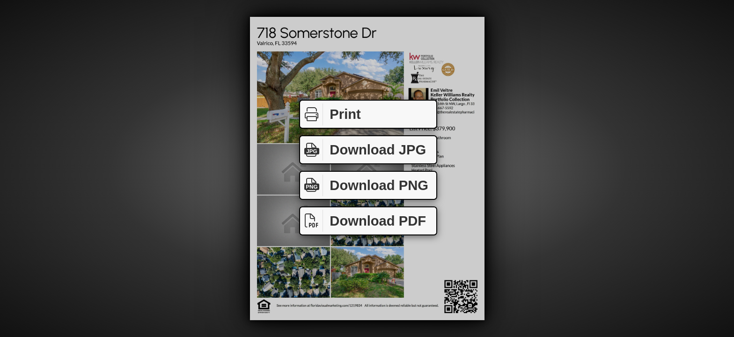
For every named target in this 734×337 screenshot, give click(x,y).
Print (330, 114)
